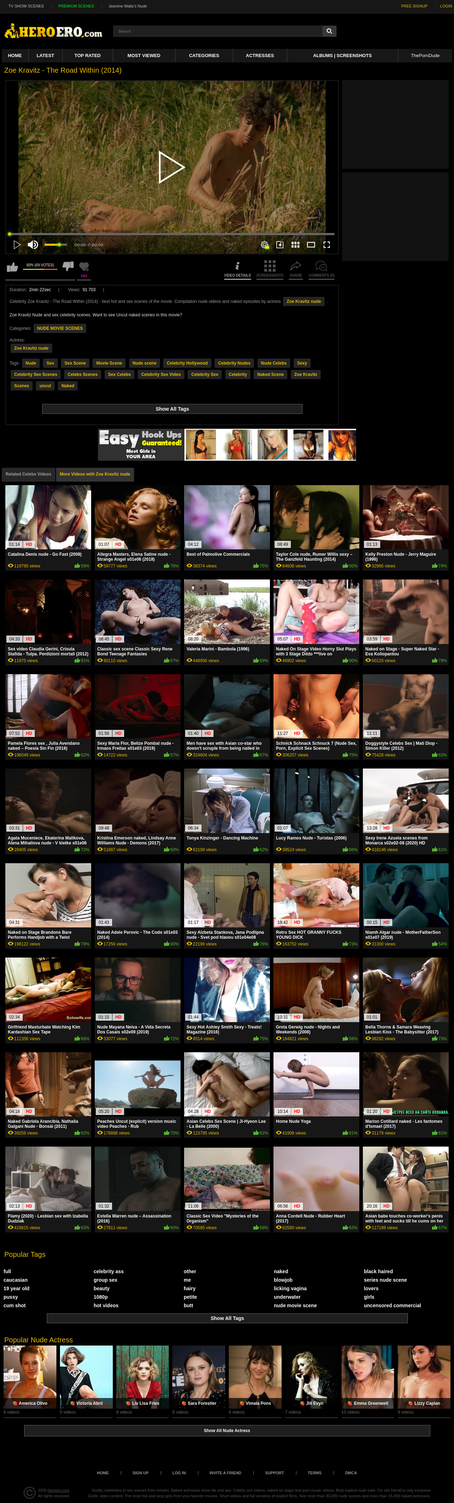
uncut (45, 385)
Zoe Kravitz (305, 374)
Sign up (141, 1473)
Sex (50, 363)
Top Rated (87, 55)
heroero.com (59, 1490)
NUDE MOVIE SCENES (60, 328)
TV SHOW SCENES (26, 6)
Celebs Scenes (83, 374)
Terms (315, 1473)
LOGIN (446, 6)
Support (274, 1473)
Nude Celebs (274, 363)
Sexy (302, 363)
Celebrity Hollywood (187, 363)
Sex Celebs (119, 374)
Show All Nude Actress (227, 1430)
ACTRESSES (260, 55)
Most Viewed (144, 55)
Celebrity (238, 374)
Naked (67, 385)
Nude (31, 363)
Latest (45, 55)
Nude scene (144, 363)
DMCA (351, 1473)
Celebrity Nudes (234, 363)
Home (15, 55)
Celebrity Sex (204, 374)
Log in (179, 1473)
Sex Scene (75, 363)
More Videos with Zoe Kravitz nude (95, 474)
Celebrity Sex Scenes (35, 374)
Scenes (21, 385)
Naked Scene (270, 374)
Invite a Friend (226, 1473)
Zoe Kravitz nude (304, 301)
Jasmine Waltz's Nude (128, 6)
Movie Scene (109, 363)
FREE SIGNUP (414, 6)
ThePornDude (425, 55)
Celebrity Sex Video (161, 374)
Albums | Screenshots (342, 55)
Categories (204, 55)
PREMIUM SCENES (76, 6)
